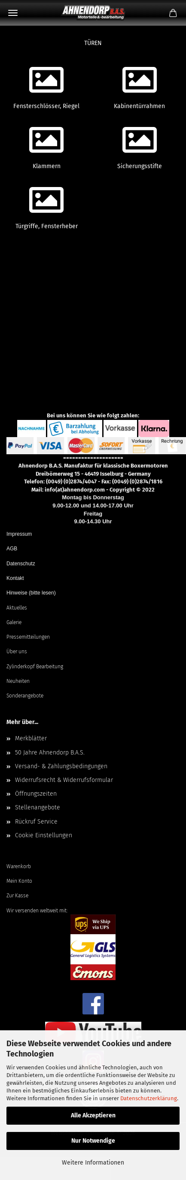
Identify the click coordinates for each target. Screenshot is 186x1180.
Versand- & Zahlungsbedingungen (61, 766)
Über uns (16, 652)
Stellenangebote (37, 807)
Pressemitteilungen (28, 637)
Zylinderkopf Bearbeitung (34, 667)
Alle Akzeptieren (93, 1115)
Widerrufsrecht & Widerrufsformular (64, 780)
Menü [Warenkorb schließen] (13, 12)
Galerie (13, 622)
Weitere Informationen (93, 1162)
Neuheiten (18, 681)
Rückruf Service (36, 821)
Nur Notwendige (93, 1140)
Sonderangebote (24, 696)
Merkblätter (31, 738)
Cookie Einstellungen (43, 835)
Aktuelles (16, 608)
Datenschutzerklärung (148, 1098)
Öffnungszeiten (36, 793)
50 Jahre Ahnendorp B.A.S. (50, 752)
